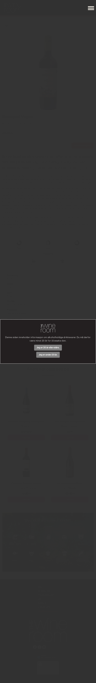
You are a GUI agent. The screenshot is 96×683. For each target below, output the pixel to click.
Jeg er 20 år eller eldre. (48, 347)
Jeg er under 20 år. (48, 354)
